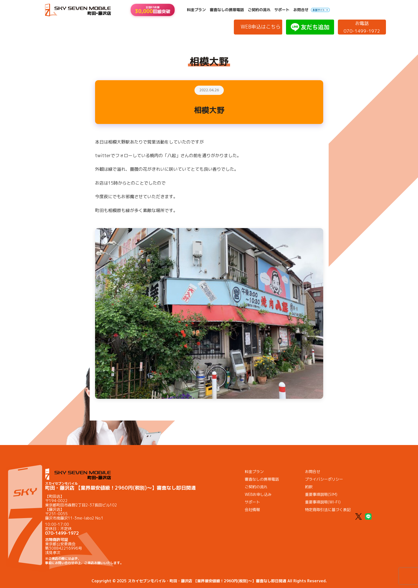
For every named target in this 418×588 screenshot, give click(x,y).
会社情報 (252, 509)
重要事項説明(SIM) (321, 494)
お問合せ (301, 10)
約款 (309, 486)
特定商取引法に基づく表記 (328, 509)
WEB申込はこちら (261, 26)
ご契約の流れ (259, 10)
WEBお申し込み (258, 494)
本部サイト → (320, 10)
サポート (282, 10)
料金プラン (196, 10)
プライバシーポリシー (324, 479)
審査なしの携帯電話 (227, 10)
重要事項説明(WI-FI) (323, 502)
